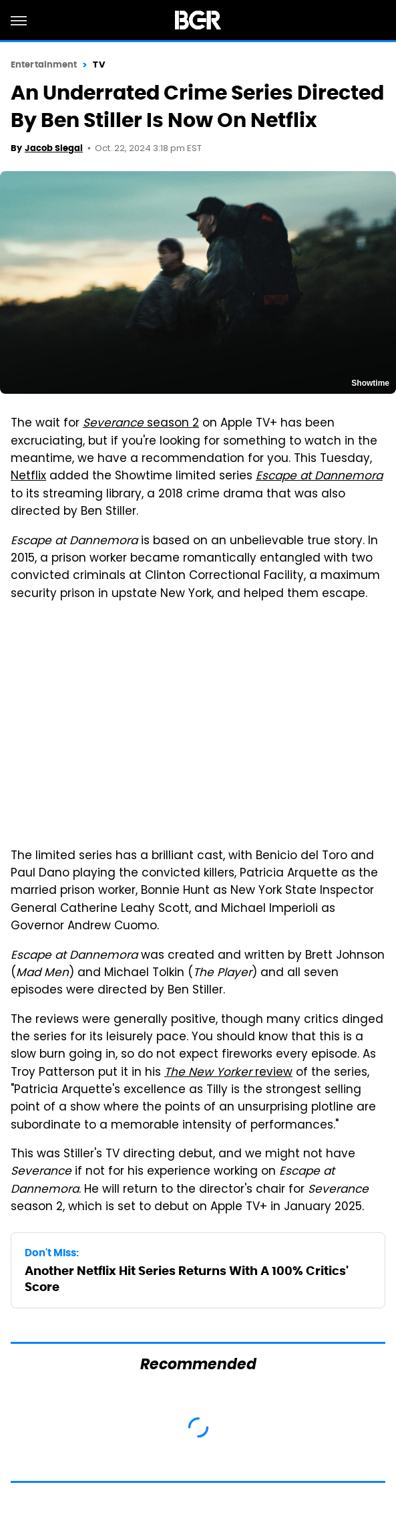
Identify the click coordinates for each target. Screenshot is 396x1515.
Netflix (28, 476)
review (228, 1073)
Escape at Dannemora (319, 476)
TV (98, 64)
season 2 (141, 424)
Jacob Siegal (54, 148)
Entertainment (44, 64)
